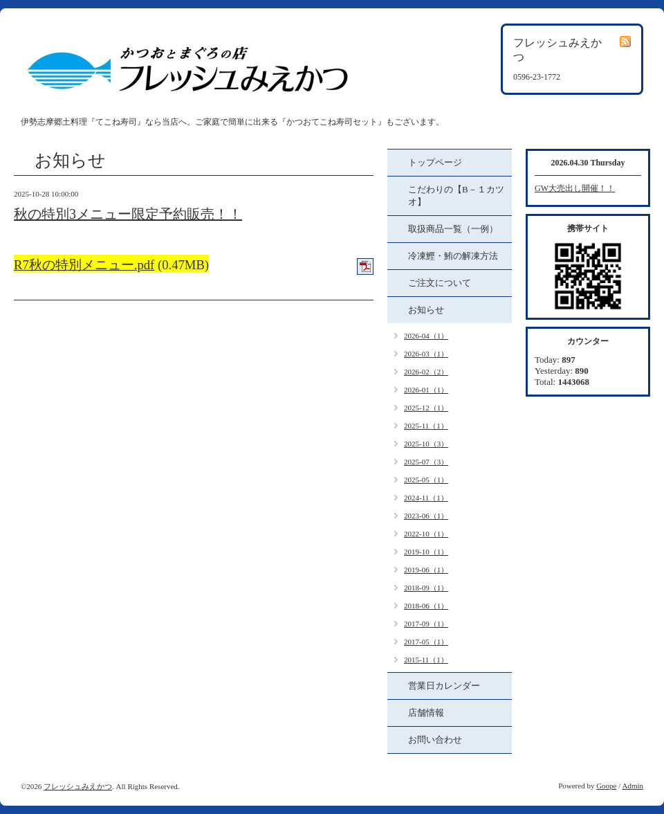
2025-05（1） (426, 480)
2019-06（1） (426, 570)
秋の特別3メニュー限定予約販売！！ (128, 213)
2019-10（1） (426, 552)
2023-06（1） (426, 516)
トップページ (435, 162)
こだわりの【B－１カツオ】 (456, 195)
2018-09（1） (426, 588)
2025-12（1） (426, 408)
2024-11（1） (426, 498)
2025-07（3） (426, 462)
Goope (606, 785)
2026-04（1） (426, 336)
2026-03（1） (426, 354)
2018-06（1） (426, 606)
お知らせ (426, 310)
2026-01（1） (426, 390)
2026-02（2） (426, 372)
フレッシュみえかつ (78, 786)
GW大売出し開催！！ (575, 188)
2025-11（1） (426, 426)
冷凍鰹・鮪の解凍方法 (453, 256)
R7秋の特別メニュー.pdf (84, 264)
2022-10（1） (426, 534)
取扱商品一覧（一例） (453, 229)
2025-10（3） (426, 444)
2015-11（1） (426, 659)
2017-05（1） (426, 641)
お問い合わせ (435, 739)
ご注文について (439, 283)
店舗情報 (426, 712)
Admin (632, 785)
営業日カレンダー (444, 685)
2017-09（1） (426, 623)
